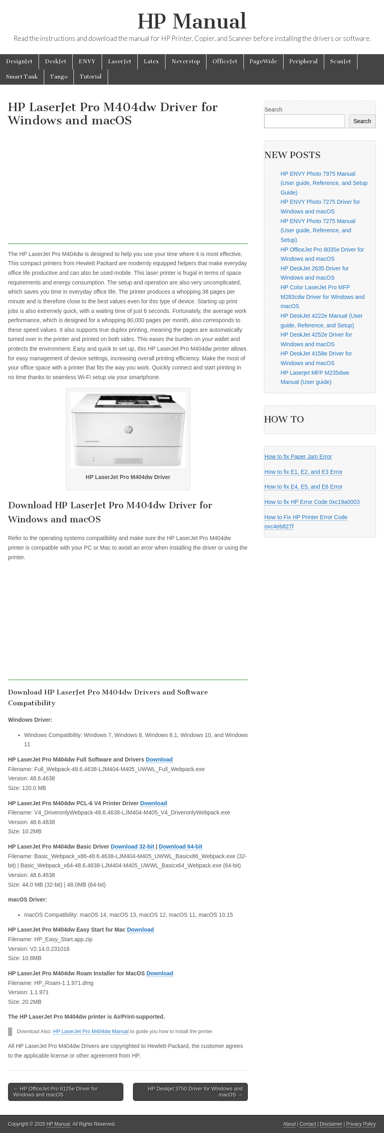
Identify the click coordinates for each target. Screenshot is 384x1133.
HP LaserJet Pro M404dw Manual (91, 1031)
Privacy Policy (361, 1124)
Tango (58, 76)
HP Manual (192, 21)
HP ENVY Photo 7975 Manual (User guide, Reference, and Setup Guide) (323, 183)
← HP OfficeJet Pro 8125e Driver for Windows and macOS (55, 1092)
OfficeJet (224, 61)
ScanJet (340, 61)
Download (159, 759)
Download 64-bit (180, 846)
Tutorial (91, 76)
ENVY (87, 61)
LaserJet (119, 61)
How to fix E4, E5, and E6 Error (303, 486)
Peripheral (304, 61)
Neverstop (186, 61)
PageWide (263, 61)
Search (273, 109)
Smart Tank (22, 76)
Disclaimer (331, 1124)
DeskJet (55, 61)
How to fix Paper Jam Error (298, 456)
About (289, 1124)
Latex (151, 61)
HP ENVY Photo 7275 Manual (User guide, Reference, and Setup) (317, 230)
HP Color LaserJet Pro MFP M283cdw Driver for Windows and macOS (322, 296)
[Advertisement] (128, 188)
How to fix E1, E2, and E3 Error (303, 472)
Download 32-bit (132, 846)
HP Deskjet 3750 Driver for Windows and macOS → (195, 1092)
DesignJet (19, 61)
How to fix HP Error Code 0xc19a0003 (311, 502)
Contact (308, 1124)
